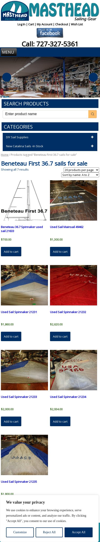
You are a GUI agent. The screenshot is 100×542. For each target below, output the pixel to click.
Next (93, 77)
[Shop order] (80, 174)
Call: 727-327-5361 (50, 43)
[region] (49, 518)
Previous (6, 77)
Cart (31, 24)
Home (5, 155)
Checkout (62, 24)
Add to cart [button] (11, 252)
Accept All (78, 532)
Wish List (77, 24)
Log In (21, 24)
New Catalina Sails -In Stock (50, 146)
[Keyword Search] (45, 114)
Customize (20, 532)
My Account (45, 24)
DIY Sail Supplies (50, 137)
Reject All (49, 532)
